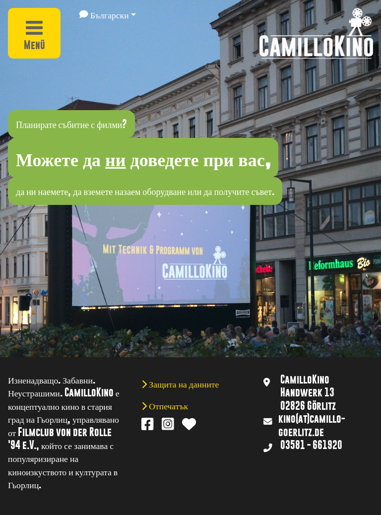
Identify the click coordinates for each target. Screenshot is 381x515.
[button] (107, 14)
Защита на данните (183, 383)
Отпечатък (167, 405)
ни (115, 158)
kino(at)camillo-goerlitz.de (311, 425)
